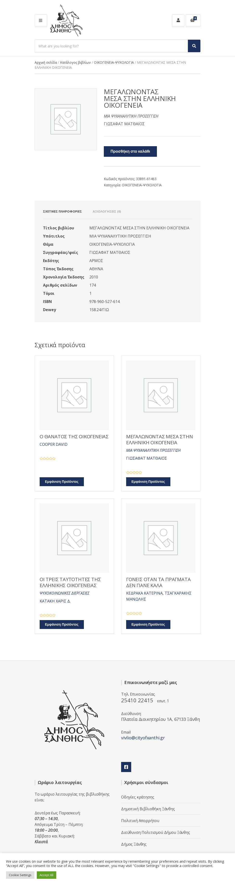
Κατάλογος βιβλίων (75, 62)
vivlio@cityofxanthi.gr (143, 738)
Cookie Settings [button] (20, 875)
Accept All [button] (46, 875)
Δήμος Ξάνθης (134, 844)
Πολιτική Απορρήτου (140, 820)
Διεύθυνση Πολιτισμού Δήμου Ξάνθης (155, 832)
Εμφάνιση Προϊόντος (62, 481)
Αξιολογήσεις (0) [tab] (107, 211)
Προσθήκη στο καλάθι (130, 151)
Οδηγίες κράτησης (137, 797)
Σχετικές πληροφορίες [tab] (62, 211)
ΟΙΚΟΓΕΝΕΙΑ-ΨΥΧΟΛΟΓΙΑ (114, 62)
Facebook (126, 767)
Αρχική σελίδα (46, 62)
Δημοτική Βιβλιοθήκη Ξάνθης (148, 808)
